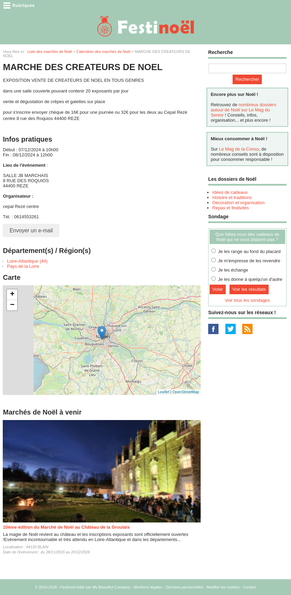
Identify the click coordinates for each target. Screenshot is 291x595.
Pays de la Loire (23, 266)
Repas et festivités (230, 207)
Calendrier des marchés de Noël (103, 51)
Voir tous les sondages (247, 300)
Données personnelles (184, 587)
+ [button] (12, 294)
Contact (249, 587)
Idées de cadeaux (230, 192)
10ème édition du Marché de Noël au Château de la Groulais (66, 527)
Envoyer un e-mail (31, 230)
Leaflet (163, 392)
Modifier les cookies (223, 587)
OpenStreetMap (185, 392)
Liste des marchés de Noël (49, 51)
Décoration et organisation (238, 202)
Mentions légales (148, 587)
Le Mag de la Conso (239, 149)
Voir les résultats (249, 289)
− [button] (12, 305)
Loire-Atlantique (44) (27, 261)
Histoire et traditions (232, 197)
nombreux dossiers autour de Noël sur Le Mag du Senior (243, 110)
